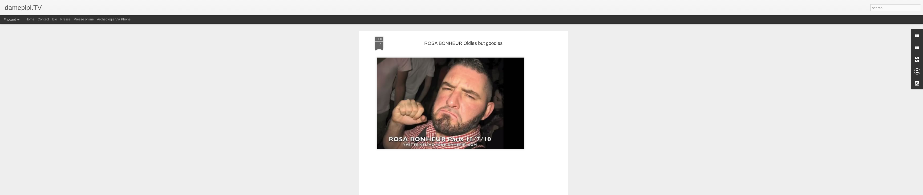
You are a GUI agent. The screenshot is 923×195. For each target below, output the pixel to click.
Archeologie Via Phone (113, 19)
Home (29, 19)
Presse (65, 19)
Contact (43, 19)
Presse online (84, 19)
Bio (54, 19)
